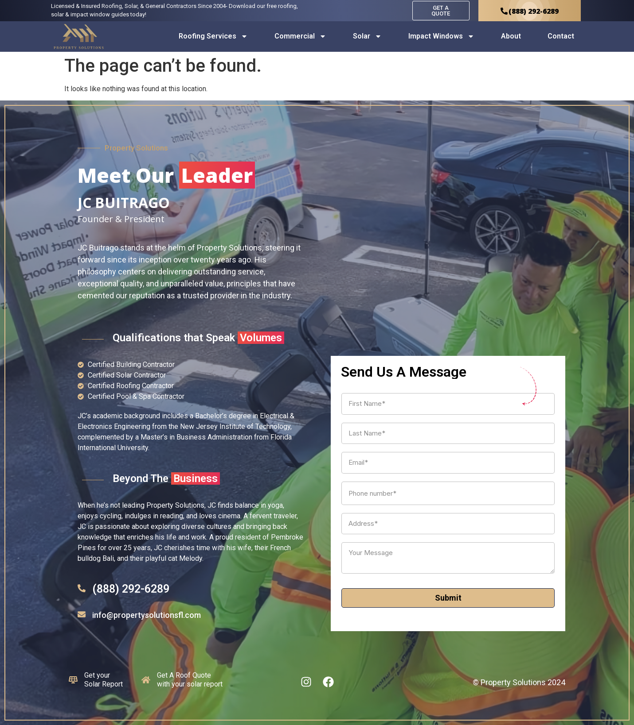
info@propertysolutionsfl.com (146, 615)
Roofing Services (213, 36)
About (511, 36)
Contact (561, 36)
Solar (367, 36)
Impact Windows (441, 36)
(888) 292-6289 (130, 588)
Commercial (300, 36)
